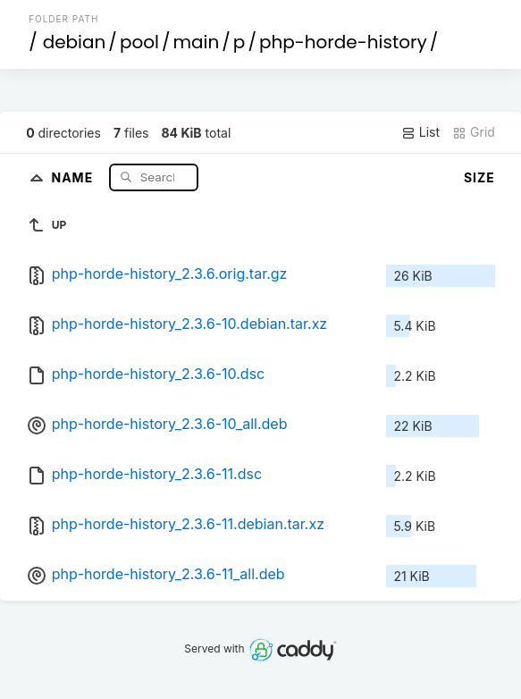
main (195, 42)
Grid (473, 132)
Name (74, 176)
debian (74, 42)
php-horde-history (343, 42)
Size (479, 177)
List (420, 132)
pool (139, 42)
